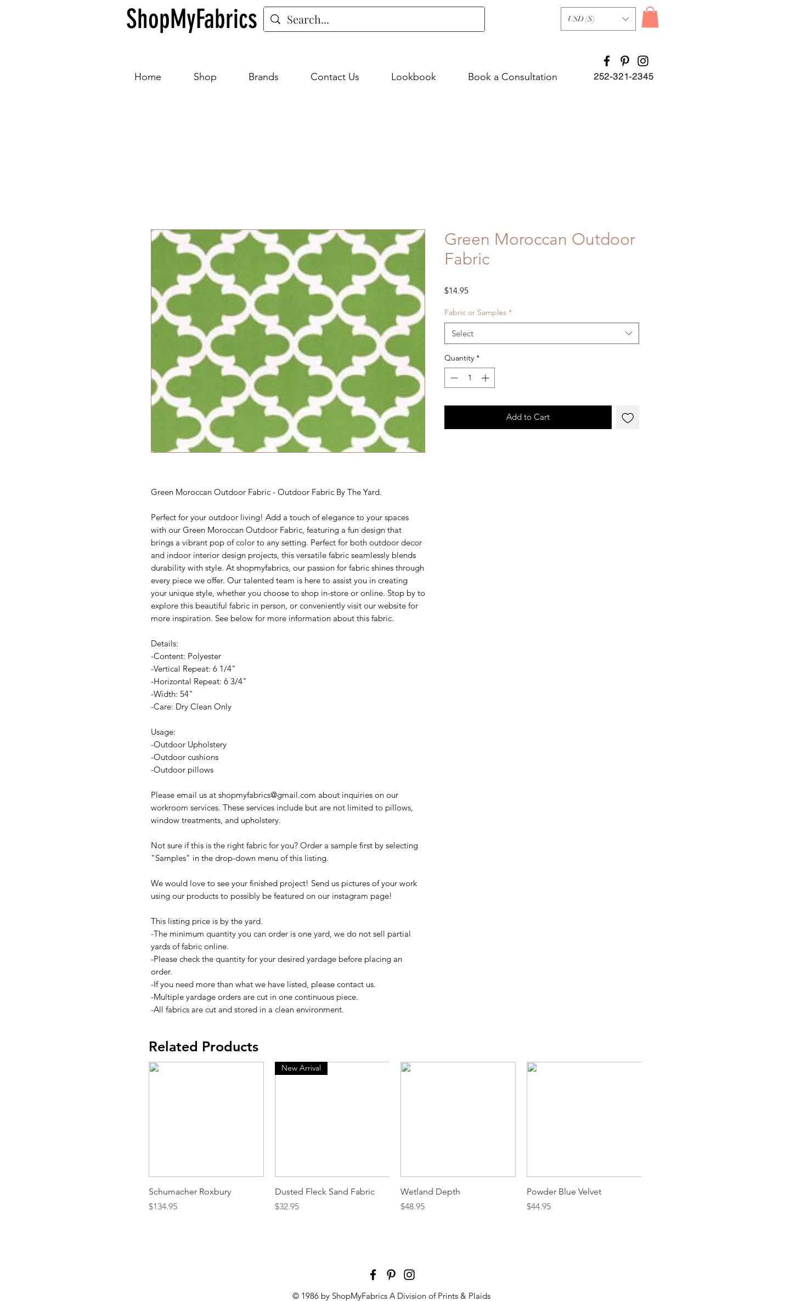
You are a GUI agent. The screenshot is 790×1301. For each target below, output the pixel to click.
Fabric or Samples (478, 312)
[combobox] (541, 333)
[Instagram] (643, 61)
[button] (598, 19)
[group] (395, 1143)
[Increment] (486, 377)
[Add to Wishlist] (628, 417)
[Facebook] (607, 61)
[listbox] (598, 19)
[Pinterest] (625, 61)
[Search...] (374, 19)
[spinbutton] (469, 377)
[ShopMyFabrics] (191, 19)
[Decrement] (453, 377)
